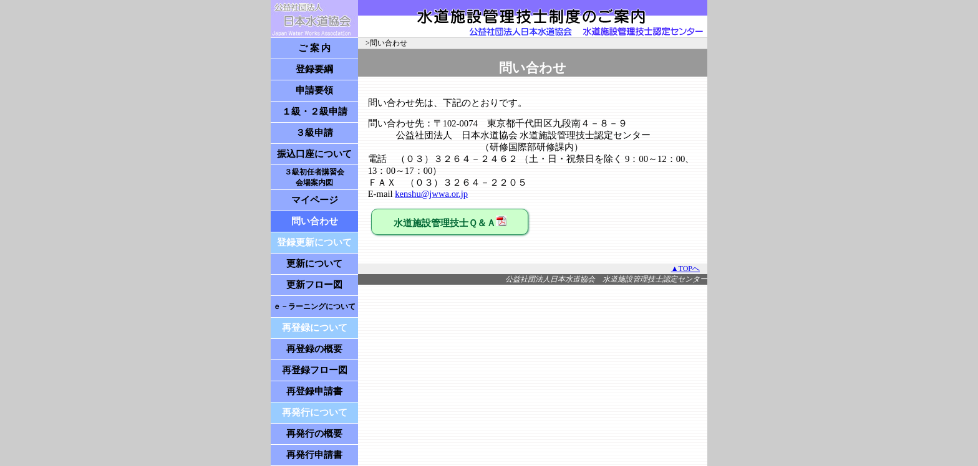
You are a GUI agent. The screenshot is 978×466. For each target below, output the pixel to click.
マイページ (314, 200)
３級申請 (314, 133)
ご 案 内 (314, 48)
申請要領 (314, 90)
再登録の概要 (314, 349)
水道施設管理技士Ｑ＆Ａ (450, 222)
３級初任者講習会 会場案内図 (314, 177)
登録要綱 (314, 69)
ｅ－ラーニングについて (314, 306)
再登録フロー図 (314, 370)
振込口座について (314, 154)
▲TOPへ (685, 268)
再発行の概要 (314, 434)
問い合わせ (314, 221)
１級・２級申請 (314, 112)
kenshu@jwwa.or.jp (431, 194)
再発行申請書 (314, 455)
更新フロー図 (314, 285)
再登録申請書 (314, 391)
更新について (314, 264)
